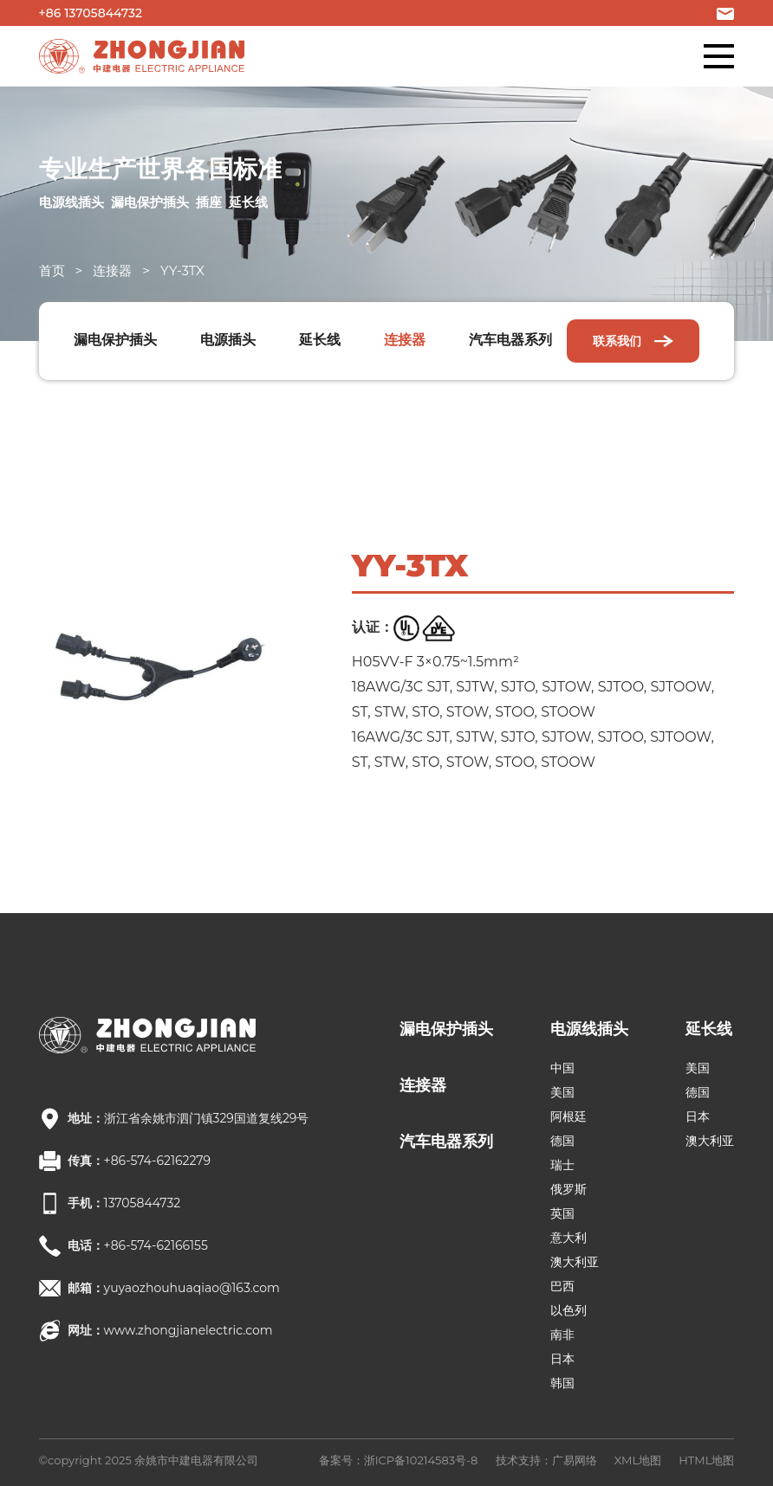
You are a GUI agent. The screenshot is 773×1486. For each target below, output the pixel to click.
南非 (562, 1334)
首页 (52, 270)
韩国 (562, 1383)
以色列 (568, 1310)
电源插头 (228, 339)
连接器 (112, 270)
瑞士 (562, 1165)
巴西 (562, 1286)
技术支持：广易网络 (546, 1460)
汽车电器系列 (510, 339)
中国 (562, 1068)
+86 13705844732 (90, 13)
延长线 (320, 339)
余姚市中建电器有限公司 (196, 1460)
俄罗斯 (568, 1189)
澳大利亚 (574, 1262)
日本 (562, 1359)
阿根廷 (568, 1116)
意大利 (568, 1237)
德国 (562, 1140)
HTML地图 (706, 1460)
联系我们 (633, 341)
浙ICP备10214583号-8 (421, 1460)
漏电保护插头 (115, 339)
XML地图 (637, 1460)
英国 (562, 1213)
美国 (562, 1092)
